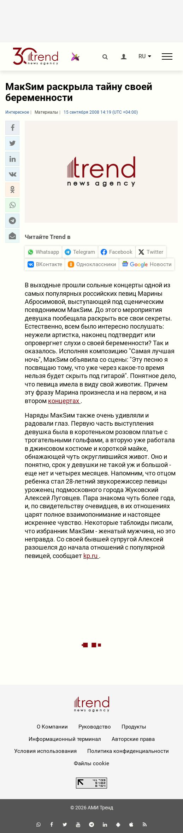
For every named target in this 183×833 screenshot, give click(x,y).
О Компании (52, 727)
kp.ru (91, 555)
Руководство (94, 727)
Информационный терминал (65, 739)
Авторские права (133, 739)
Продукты (134, 727)
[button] (12, 127)
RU (142, 56)
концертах (64, 400)
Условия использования (45, 751)
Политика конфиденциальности (128, 751)
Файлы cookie (91, 763)
